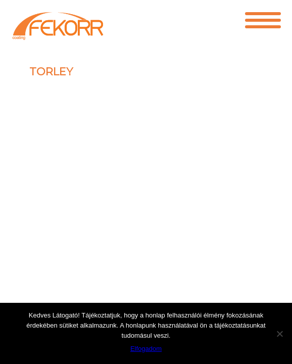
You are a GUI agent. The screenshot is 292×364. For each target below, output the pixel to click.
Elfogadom (146, 348)
